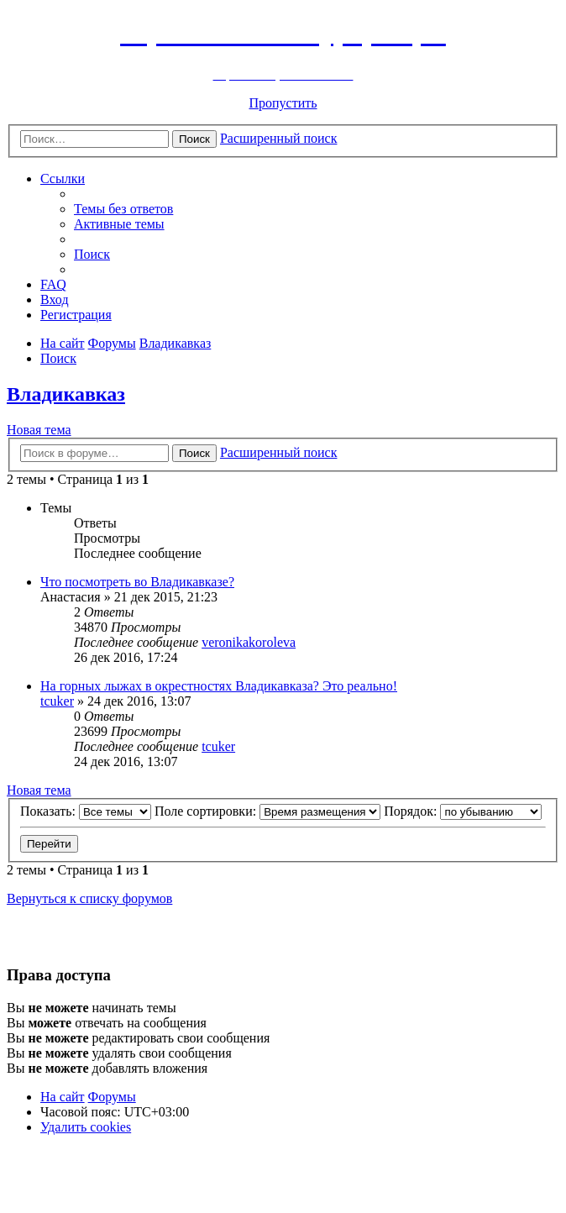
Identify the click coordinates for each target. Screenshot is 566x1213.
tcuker (57, 701)
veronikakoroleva (249, 642)
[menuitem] (123, 209)
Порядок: (463, 811)
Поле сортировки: (267, 811)
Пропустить (283, 103)
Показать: (85, 811)
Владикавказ (66, 394)
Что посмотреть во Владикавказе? (137, 582)
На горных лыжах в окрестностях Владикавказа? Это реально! (218, 686)
